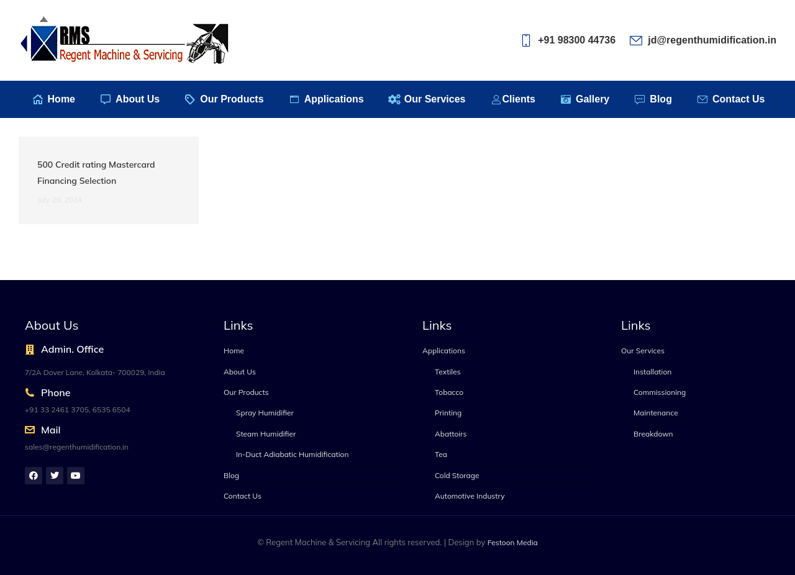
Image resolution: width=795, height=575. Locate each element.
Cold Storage (457, 475)
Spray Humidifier (265, 412)
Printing (448, 412)
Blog (231, 475)
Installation (652, 371)
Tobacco (449, 392)
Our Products (246, 392)
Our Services (643, 350)
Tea (441, 454)
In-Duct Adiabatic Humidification (292, 454)
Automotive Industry (470, 495)
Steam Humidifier (266, 433)
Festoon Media (513, 542)
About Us (240, 371)
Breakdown (653, 433)
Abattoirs (450, 433)
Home (234, 350)
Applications (443, 350)
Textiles (448, 371)
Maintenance (656, 412)
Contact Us (242, 495)
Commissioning (660, 392)
